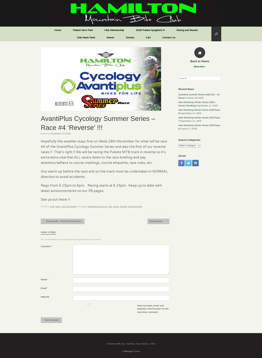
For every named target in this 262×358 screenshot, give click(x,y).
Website (45, 297)
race (110, 207)
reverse (123, 207)
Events (110, 37)
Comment (46, 246)
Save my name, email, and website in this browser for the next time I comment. (153, 309)
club (52, 207)
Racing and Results (187, 30)
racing (116, 207)
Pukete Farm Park (83, 30)
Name (44, 279)
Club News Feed (86, 37)
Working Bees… (158, 221)
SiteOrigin (128, 351)
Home (57, 30)
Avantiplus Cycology (97, 207)
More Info (200, 66)
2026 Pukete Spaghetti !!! (150, 30)
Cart (148, 37)
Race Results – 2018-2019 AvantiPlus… (63, 221)
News (57, 207)
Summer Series (68, 207)
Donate (130, 37)
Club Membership (114, 30)
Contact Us (168, 37)
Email (44, 288)
